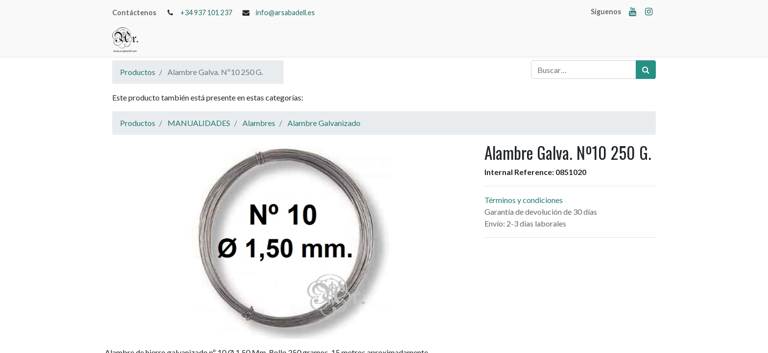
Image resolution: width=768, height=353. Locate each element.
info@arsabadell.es (285, 12)
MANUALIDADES (199, 122)
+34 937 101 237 (206, 12)
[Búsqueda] (646, 69)
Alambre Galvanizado (324, 122)
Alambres (258, 122)
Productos (137, 71)
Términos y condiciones (523, 199)
